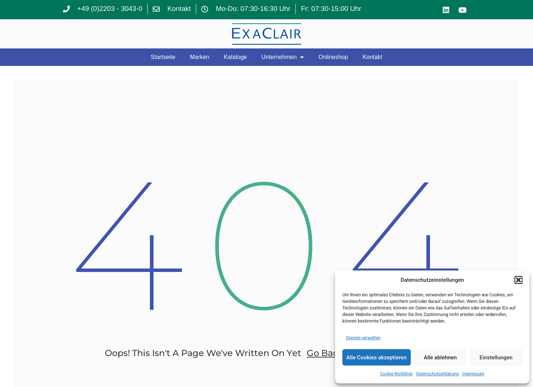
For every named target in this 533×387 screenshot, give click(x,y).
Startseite (163, 57)
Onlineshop (333, 57)
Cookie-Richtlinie (396, 373)
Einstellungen (496, 357)
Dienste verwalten (363, 337)
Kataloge (235, 57)
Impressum (473, 373)
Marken (199, 57)
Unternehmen (282, 57)
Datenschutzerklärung (437, 373)
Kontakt (372, 57)
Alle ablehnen (440, 357)
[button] (518, 280)
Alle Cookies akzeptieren (376, 357)
